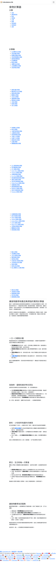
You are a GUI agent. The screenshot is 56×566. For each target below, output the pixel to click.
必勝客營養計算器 (16, 174)
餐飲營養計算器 (15, 257)
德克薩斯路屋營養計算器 (17, 178)
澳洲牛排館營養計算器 (17, 190)
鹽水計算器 (14, 252)
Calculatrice (20, 557)
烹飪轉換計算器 (15, 253)
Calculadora (37, 555)
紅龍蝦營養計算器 (16, 214)
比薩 (12, 20)
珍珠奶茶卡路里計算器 (17, 260)
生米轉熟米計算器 (16, 52)
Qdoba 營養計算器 (16, 219)
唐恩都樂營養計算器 (16, 186)
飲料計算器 (14, 129)
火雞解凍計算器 (15, 133)
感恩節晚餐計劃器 (16, 134)
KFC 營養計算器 (15, 169)
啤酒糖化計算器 (15, 127)
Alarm (22, 560)
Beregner (39, 553)
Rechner (2, 557)
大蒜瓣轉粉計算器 (16, 66)
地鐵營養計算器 (15, 185)
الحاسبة (36, 558)
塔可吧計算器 (14, 295)
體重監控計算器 (15, 228)
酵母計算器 (14, 62)
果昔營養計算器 (15, 230)
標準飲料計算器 (15, 100)
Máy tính (11, 558)
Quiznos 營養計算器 (16, 172)
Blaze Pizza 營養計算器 (17, 224)
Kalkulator (28, 555)
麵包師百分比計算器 (16, 91)
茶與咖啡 (13, 25)
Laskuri (28, 557)
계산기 (6, 555)
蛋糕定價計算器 (15, 93)
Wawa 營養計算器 (16, 217)
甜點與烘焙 (14, 14)
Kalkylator (19, 555)
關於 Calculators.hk (5, 551)
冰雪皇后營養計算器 (16, 226)
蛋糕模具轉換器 (15, 59)
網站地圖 (20, 551)
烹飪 (12, 13)
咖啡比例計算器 (15, 266)
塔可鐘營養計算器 (16, 167)
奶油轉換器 (14, 60)
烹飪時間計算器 (15, 67)
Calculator (43, 558)
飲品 (12, 16)
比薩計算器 (14, 141)
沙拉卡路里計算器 (16, 255)
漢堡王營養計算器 (16, 179)
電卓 (12, 555)
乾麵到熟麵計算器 (16, 55)
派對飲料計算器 (15, 291)
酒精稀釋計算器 (15, 98)
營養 (12, 21)
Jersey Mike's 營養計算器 (18, 221)
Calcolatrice (44, 557)
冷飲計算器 (14, 102)
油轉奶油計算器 (15, 64)
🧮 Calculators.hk (6, 2)
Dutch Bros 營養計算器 (17, 171)
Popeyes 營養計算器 (16, 192)
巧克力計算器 (14, 97)
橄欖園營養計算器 (16, 143)
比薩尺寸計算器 (15, 138)
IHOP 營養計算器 (16, 223)
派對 (12, 27)
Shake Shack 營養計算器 (17, 183)
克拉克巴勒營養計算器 (17, 181)
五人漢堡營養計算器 (16, 165)
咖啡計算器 (14, 264)
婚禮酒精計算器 (15, 297)
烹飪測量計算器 (15, 53)
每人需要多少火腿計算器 (17, 267)
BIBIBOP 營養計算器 (16, 188)
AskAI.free (35, 560)
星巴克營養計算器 (16, 216)
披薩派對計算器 (15, 140)
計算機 (46, 553)
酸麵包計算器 (14, 95)
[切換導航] (54, 2)
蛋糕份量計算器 (15, 90)
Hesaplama (19, 558)
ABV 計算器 (14, 105)
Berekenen (10, 557)
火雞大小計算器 (15, 136)
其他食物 (13, 23)
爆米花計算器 (14, 290)
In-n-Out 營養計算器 (16, 176)
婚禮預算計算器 (15, 293)
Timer (28, 560)
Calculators (6, 560)
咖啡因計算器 (14, 259)
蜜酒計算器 (14, 104)
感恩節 (13, 18)
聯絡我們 (14, 551)
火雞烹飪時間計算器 (16, 131)
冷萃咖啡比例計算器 (16, 262)
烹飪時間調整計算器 (16, 57)
